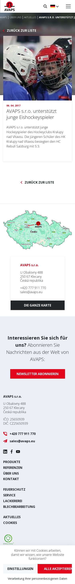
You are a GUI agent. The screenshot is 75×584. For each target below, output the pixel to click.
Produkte (11, 462)
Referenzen (12, 467)
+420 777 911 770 (33, 288)
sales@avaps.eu (31, 292)
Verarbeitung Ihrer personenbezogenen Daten (37, 578)
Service (9, 495)
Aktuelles (12, 517)
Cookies (10, 523)
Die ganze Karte (37, 305)
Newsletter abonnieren (38, 374)
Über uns (11, 473)
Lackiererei (12, 501)
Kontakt (11, 479)
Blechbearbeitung (19, 507)
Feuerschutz (14, 489)
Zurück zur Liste (21, 31)
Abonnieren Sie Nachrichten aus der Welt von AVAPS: (37, 348)
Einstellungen (20, 569)
